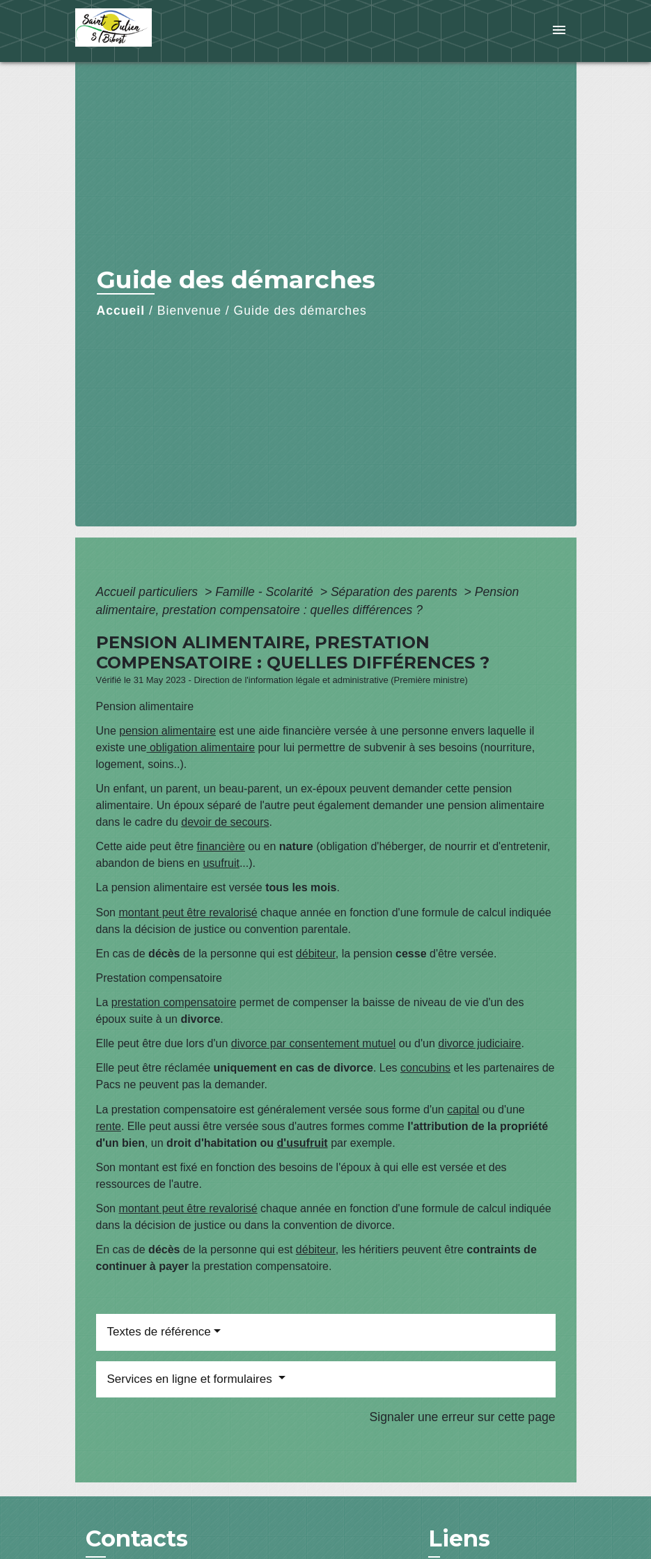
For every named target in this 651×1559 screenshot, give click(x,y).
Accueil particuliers (149, 592)
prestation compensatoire (174, 1002)
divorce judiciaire (479, 1043)
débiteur (316, 953)
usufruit (221, 863)
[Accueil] (162, 31)
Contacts (137, 1539)
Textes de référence (159, 1331)
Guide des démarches (300, 311)
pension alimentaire (167, 731)
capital (463, 1109)
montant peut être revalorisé (187, 912)
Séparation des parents (396, 592)
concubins (425, 1068)
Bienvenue (189, 311)
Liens (459, 1538)
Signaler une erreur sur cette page (463, 1417)
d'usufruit (302, 1143)
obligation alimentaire (200, 747)
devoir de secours (225, 822)
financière (220, 846)
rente (108, 1126)
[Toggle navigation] (559, 31)
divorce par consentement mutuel (313, 1043)
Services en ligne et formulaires (191, 1379)
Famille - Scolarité (266, 592)
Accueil (121, 311)
